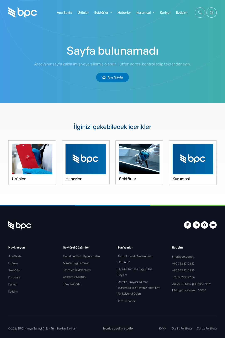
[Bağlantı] (200, 12)
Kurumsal (181, 178)
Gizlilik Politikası (182, 328)
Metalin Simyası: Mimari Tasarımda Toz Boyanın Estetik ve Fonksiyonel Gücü (138, 287)
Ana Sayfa (14, 256)
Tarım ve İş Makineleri (77, 270)
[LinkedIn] (187, 225)
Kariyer (12, 284)
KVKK (163, 328)
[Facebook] (204, 225)
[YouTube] (213, 225)
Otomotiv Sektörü (75, 276)
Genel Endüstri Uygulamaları (81, 256)
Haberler (74, 178)
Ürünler (19, 178)
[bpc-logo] (22, 12)
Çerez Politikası (207, 328)
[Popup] (211, 12)
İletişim (13, 291)
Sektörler (127, 178)
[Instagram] (196, 225)
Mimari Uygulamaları (76, 263)
